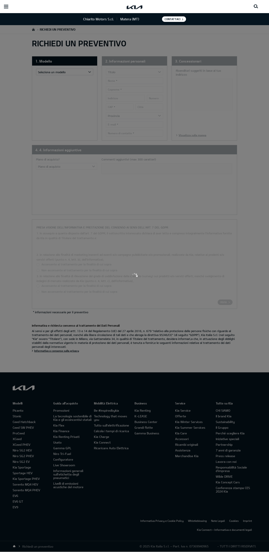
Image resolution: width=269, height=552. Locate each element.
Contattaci (172, 19)
